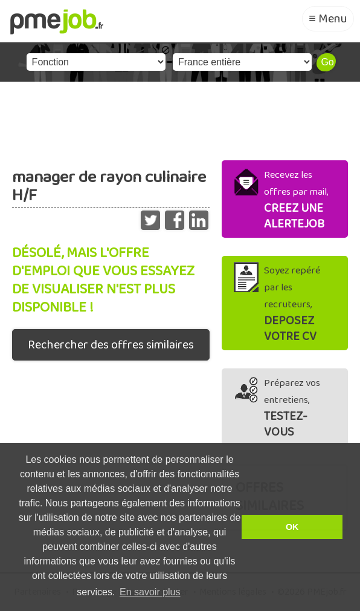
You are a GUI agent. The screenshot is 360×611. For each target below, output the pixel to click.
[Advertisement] (180, 118)
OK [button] (292, 527)
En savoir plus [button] (150, 592)
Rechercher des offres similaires (111, 345)
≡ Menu (328, 18)
